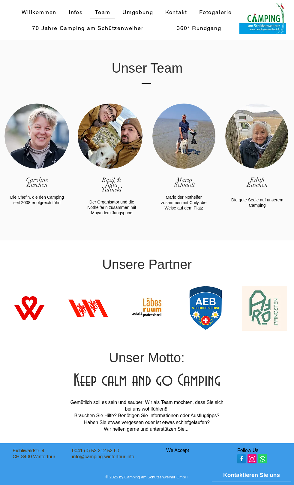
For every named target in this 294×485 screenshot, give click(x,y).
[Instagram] (252, 458)
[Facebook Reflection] (241, 458)
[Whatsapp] (262, 458)
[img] (163, 458)
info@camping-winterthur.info (103, 456)
